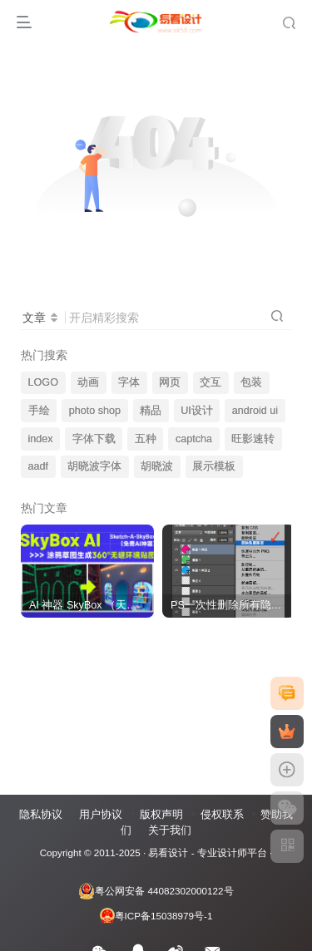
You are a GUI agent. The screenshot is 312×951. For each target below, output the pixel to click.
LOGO (43, 382)
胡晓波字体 (94, 466)
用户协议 (100, 814)
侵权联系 (222, 814)
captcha (194, 439)
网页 (170, 382)
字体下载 (94, 439)
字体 (129, 382)
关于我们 (169, 830)
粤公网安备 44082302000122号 (155, 891)
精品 (150, 410)
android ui (255, 410)
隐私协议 (40, 814)
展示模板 (213, 466)
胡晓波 (157, 466)
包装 (251, 382)
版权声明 (161, 814)
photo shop (95, 410)
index (40, 439)
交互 (210, 382)
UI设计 (197, 410)
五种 (145, 439)
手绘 (39, 410)
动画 (88, 382)
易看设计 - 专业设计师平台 (207, 852)
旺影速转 (253, 439)
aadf (38, 466)
